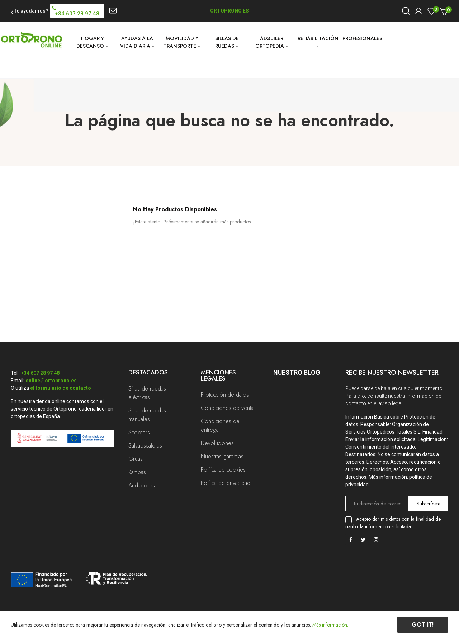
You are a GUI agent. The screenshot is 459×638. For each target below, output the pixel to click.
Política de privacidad (225, 483)
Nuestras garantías (222, 456)
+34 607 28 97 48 (40, 373)
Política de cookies (223, 469)
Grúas (135, 459)
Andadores (141, 485)
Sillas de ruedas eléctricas (147, 392)
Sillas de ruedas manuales (147, 414)
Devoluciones (217, 443)
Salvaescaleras (145, 445)
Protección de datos (225, 395)
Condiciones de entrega (220, 425)
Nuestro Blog (296, 372)
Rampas (137, 472)
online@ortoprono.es (51, 380)
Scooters (139, 432)
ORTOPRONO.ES (229, 11)
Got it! (423, 624)
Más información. (330, 624)
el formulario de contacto (60, 388)
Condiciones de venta (227, 408)
